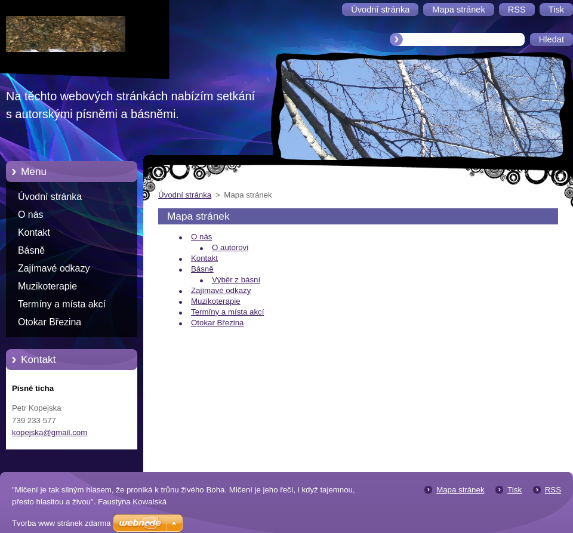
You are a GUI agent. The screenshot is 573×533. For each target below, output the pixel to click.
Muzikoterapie (47, 286)
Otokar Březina (49, 322)
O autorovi (230, 247)
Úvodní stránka (50, 197)
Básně (31, 250)
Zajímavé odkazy (54, 268)
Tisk (514, 489)
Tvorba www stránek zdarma (61, 523)
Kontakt (34, 232)
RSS (553, 489)
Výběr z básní (236, 279)
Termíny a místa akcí (62, 304)
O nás (30, 214)
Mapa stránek (460, 489)
